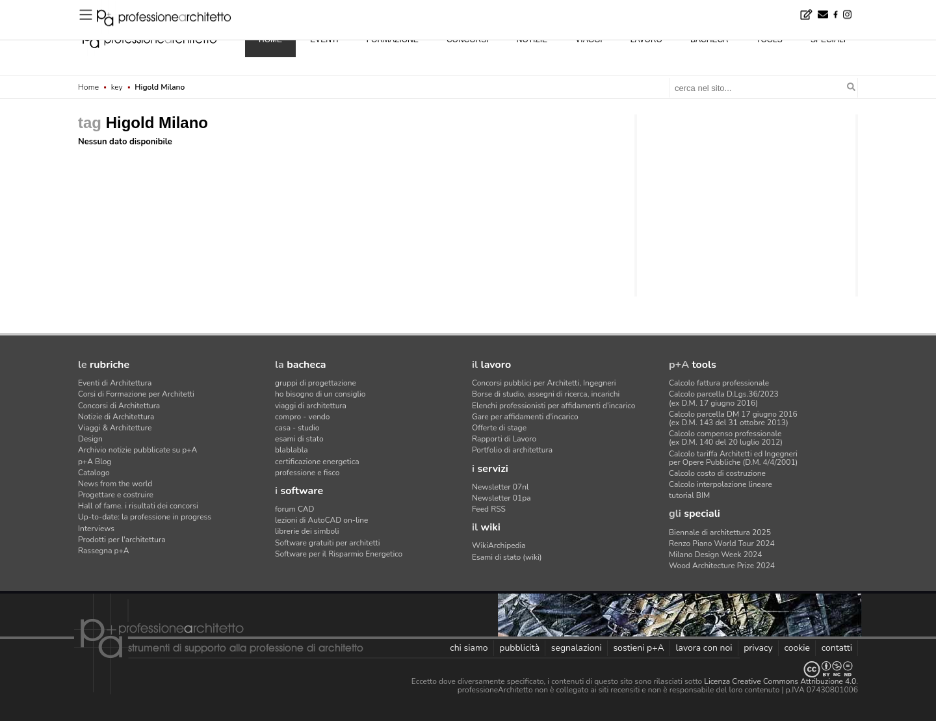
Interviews (96, 528)
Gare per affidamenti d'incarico (525, 417)
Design (90, 439)
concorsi (468, 39)
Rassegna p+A (103, 550)
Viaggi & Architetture (114, 428)
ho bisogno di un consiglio (320, 394)
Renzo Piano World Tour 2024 (722, 543)
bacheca (709, 39)
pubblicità (519, 648)
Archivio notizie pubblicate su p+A (137, 450)
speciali (828, 39)
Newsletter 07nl (500, 487)
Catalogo (94, 472)
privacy (758, 648)
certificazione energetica (317, 461)
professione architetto (149, 38)
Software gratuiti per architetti (327, 543)
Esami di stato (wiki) (507, 557)
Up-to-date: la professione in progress (144, 517)
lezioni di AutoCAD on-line (321, 520)
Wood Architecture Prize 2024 (722, 565)
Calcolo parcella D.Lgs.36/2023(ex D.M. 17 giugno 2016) (724, 398)
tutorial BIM (689, 495)
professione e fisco (307, 472)
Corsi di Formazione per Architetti (136, 394)
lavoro (646, 39)
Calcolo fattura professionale (719, 383)
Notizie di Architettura (116, 417)
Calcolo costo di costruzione (717, 473)
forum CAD (294, 509)
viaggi (588, 39)
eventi (324, 39)
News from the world (115, 483)
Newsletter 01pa (501, 498)
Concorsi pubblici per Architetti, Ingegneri (544, 383)
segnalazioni (576, 648)
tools (769, 39)
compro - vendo (302, 417)
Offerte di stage (499, 428)
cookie (797, 648)
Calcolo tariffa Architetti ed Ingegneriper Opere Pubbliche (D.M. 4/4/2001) (733, 458)
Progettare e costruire (115, 495)
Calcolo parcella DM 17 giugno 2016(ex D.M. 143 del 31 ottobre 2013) (733, 418)
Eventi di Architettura (114, 383)
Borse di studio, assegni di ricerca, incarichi (545, 394)
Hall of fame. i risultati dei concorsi (138, 506)
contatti (837, 648)
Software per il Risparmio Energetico (338, 554)
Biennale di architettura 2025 (720, 532)
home (270, 39)
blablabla (291, 450)
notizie (532, 39)
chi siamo (469, 648)
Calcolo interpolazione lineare (720, 484)
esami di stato (299, 439)
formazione (393, 39)
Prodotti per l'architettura (122, 539)
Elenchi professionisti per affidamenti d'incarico (553, 405)
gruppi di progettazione (315, 383)
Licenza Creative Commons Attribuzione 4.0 (780, 681)
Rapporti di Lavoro (504, 439)
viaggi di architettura (310, 405)
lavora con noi (703, 648)
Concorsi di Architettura (119, 405)
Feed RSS (489, 509)
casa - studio (297, 428)
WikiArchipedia (499, 545)
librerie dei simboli (307, 531)
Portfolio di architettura (512, 450)
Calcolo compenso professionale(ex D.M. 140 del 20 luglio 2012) (726, 437)
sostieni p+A (638, 648)
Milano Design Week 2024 (715, 554)
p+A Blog (94, 461)
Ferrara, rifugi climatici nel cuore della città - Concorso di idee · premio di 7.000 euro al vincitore (274, 9)
